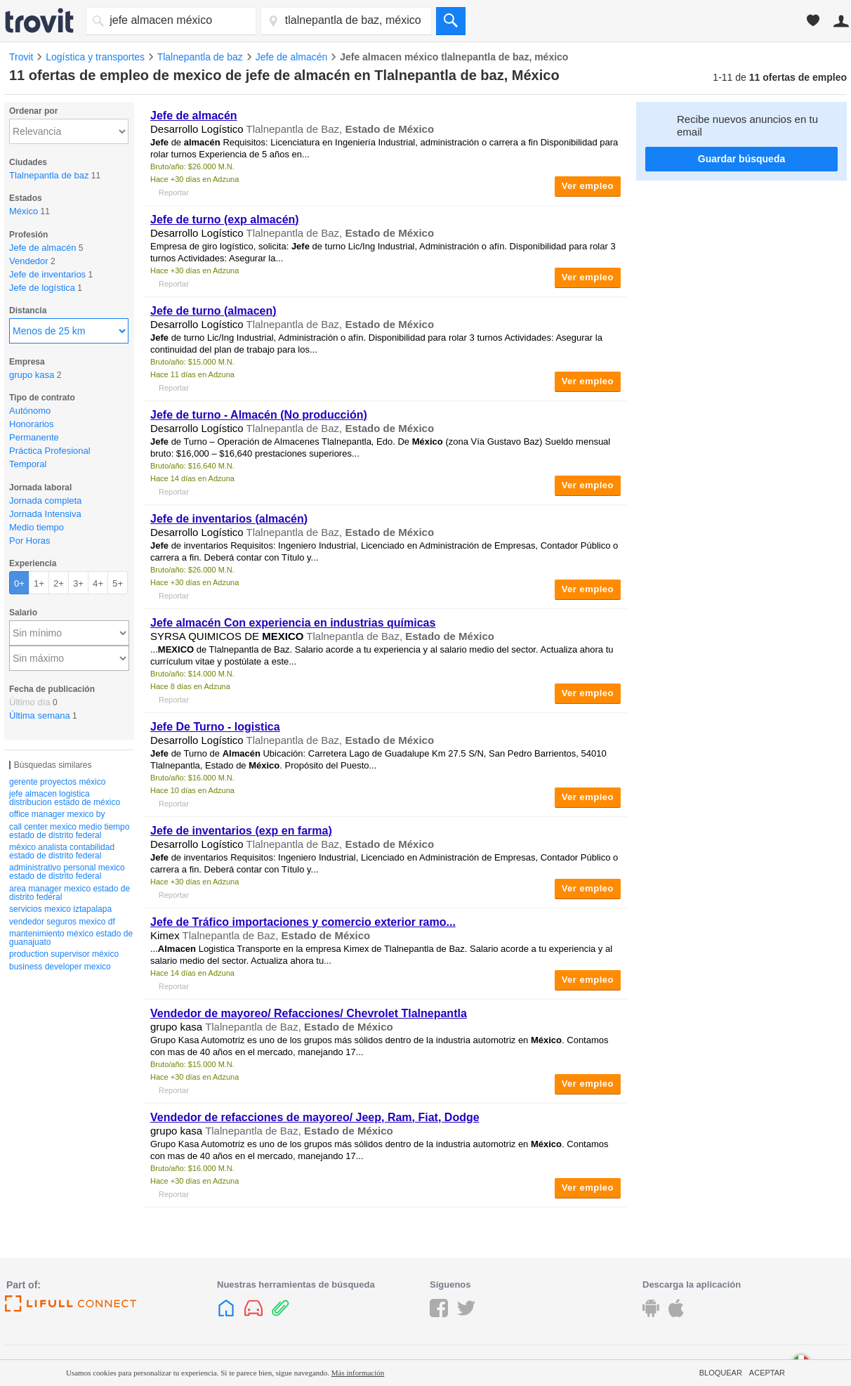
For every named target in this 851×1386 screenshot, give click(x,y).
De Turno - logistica (215, 727)
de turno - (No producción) (258, 415)
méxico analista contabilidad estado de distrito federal (61, 851)
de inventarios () (229, 519)
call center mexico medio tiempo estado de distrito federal (69, 831)
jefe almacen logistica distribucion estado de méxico (64, 798)
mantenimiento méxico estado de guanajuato (71, 937)
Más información (357, 1372)
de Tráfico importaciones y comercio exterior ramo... (303, 922)
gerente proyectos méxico (57, 782)
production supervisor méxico (64, 954)
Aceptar (767, 1372)
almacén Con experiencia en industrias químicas (292, 623)
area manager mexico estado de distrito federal (69, 892)
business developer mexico (60, 966)
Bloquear (720, 1372)
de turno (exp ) (224, 219)
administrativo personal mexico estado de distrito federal (67, 871)
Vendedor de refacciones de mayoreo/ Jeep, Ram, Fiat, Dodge (315, 1117)
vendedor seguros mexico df (62, 921)
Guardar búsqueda (741, 158)
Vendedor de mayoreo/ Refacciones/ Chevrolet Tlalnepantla (308, 1013)
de (193, 116)
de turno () (213, 311)
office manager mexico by (57, 814)
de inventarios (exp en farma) (241, 831)
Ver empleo (588, 186)
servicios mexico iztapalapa (60, 909)
